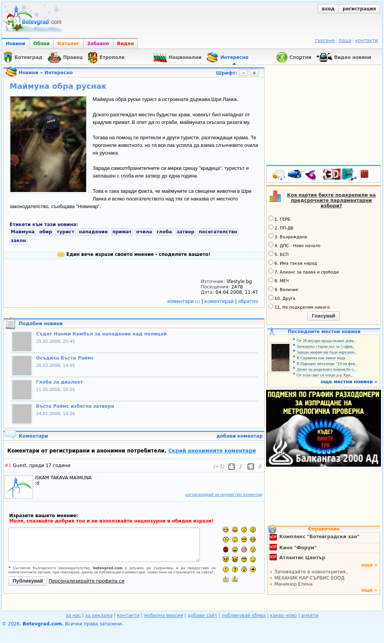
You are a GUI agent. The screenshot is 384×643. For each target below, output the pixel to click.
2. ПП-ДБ (281, 228)
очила (144, 231)
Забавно (98, 43)
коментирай (219, 301)
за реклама (99, 615)
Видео (125, 43)
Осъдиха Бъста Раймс (65, 358)
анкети (310, 615)
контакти (366, 40)
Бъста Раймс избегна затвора (75, 406)
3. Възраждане (287, 236)
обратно (248, 301)
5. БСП (278, 254)
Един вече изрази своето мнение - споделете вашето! (134, 254)
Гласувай (323, 316)
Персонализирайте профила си (86, 581)
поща (344, 40)
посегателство (218, 231)
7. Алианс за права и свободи (303, 272)
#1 (8, 465)
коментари (184, 301)
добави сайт (202, 615)
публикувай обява (244, 615)
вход (328, 8)
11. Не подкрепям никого (299, 307)
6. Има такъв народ (292, 263)
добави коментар (239, 436)
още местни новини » (349, 381)
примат (121, 231)
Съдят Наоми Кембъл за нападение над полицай (101, 334)
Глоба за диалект (59, 382)
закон (18, 240)
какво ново (283, 615)
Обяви (41, 43)
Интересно (58, 72)
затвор (185, 231)
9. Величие (283, 289)
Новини (15, 43)
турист (65, 231)
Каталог (68, 43)
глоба (164, 231)
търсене (325, 40)
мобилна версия (163, 615)
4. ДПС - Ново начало (294, 245)
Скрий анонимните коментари (212, 451)
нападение (93, 231)
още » (369, 565)
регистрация (359, 8)
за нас (73, 615)
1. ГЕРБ (279, 219)
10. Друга (282, 298)
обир (45, 231)
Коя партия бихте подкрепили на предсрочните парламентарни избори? (331, 200)
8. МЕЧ (278, 280)
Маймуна (22, 231)
